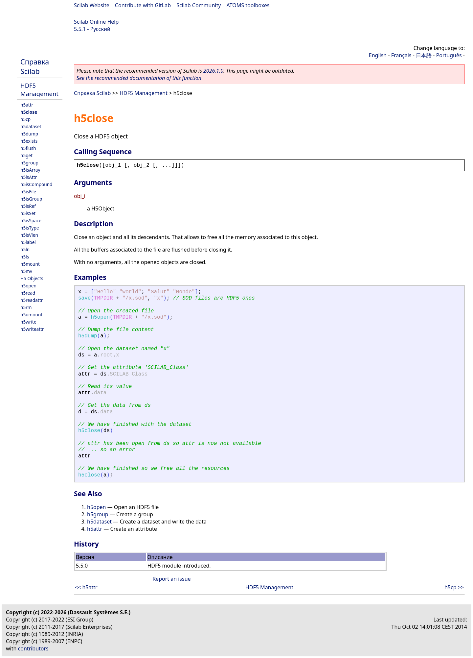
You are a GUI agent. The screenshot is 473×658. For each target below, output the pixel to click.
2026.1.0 (213, 70)
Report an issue (171, 578)
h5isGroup (31, 199)
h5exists (28, 141)
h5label (28, 242)
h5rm (26, 307)
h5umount (31, 314)
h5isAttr (28, 177)
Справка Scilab (34, 66)
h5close (28, 112)
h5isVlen (29, 235)
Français (401, 55)
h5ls (24, 257)
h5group (29, 162)
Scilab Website (91, 5)
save (84, 298)
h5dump (29, 134)
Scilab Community (198, 5)
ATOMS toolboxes (248, 5)
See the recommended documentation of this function (139, 78)
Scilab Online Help (96, 21)
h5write (28, 322)
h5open (28, 285)
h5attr (26, 105)
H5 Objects (31, 278)
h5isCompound (36, 184)
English (378, 55)
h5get (26, 155)
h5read (27, 293)
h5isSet (27, 213)
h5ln (25, 249)
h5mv (26, 271)
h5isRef (28, 206)
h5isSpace (30, 220)
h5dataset (30, 126)
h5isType (29, 228)
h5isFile (28, 191)
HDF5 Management (39, 89)
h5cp (25, 119)
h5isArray (30, 170)
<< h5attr (86, 587)
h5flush (28, 148)
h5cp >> (454, 587)
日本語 (424, 55)
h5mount (30, 264)
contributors (33, 648)
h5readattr (31, 300)
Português (449, 55)
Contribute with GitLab (143, 5)
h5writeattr (32, 329)
